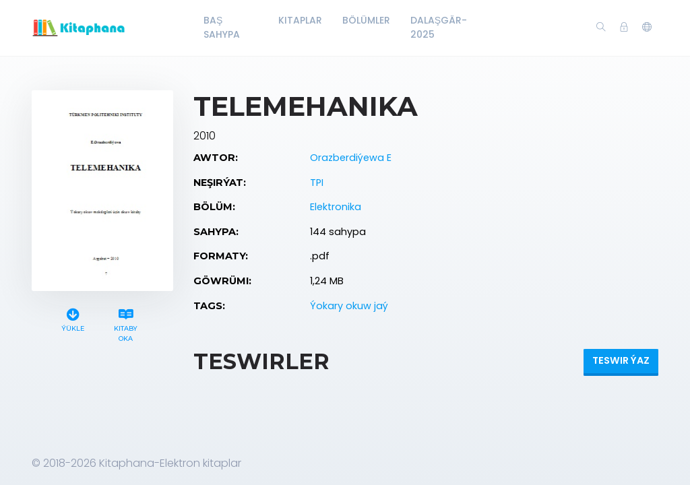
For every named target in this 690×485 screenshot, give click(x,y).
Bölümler (366, 20)
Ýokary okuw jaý (349, 306)
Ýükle (72, 318)
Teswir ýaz (621, 360)
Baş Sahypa (221, 27)
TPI (316, 182)
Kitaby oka (126, 323)
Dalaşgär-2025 (438, 27)
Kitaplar (300, 20)
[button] (646, 27)
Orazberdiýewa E (350, 157)
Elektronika (335, 207)
